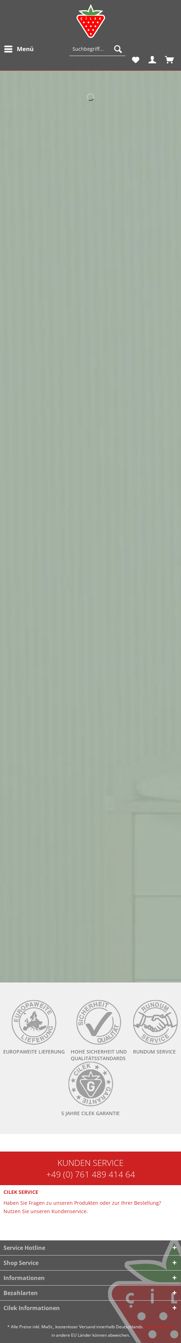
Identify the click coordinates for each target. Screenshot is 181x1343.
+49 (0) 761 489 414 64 (90, 1174)
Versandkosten (159, 1327)
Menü (19, 48)
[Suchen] (118, 49)
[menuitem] (18, 49)
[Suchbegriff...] (97, 49)
